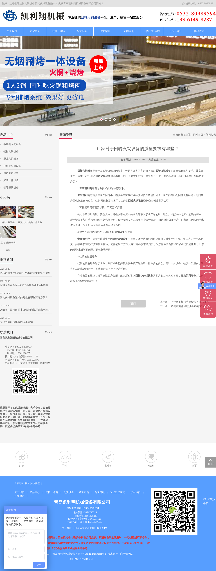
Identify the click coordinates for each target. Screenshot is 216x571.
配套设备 (82, 31)
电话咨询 (208, 266)
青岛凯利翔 (85, 188)
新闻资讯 (129, 31)
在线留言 (199, 31)
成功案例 (105, 31)
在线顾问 (208, 298)
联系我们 (175, 31)
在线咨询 (208, 282)
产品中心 (35, 31)
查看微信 (208, 314)
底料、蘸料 (58, 31)
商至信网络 (126, 553)
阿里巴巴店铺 (152, 31)
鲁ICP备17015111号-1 (81, 559)
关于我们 (12, 31)
